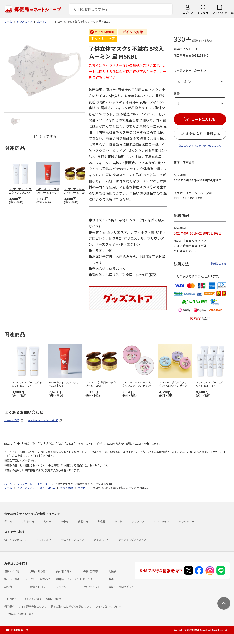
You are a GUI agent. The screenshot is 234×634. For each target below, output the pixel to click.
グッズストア (101, 539)
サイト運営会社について (33, 606)
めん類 (8, 586)
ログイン (188, 12)
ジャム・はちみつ (40, 579)
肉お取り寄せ (64, 571)
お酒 (111, 579)
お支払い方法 (11, 420)
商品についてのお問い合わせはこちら (200, 145)
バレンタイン (161, 521)
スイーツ (61, 586)
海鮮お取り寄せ (39, 571)
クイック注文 (219, 12)
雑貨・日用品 (37, 586)
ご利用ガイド (11, 598)
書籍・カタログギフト (121, 586)
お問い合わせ (53, 598)
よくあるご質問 (32, 598)
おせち (118, 521)
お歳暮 (101, 521)
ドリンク (88, 579)
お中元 (64, 521)
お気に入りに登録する (203, 133)
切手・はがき (11, 571)
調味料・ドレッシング (69, 579)
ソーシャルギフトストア (132, 539)
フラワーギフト (91, 586)
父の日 (47, 521)
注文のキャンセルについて (43, 420)
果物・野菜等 (90, 571)
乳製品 (112, 571)
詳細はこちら (218, 263)
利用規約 (9, 606)
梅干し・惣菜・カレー (17, 579)
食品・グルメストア (72, 539)
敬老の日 (83, 521)
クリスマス (138, 521)
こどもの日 (27, 521)
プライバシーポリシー (108, 606)
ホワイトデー (186, 521)
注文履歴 (203, 12)
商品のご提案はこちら (21, 614)
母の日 (8, 521)
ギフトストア (44, 539)
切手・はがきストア (15, 539)
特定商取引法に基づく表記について (71, 606)
